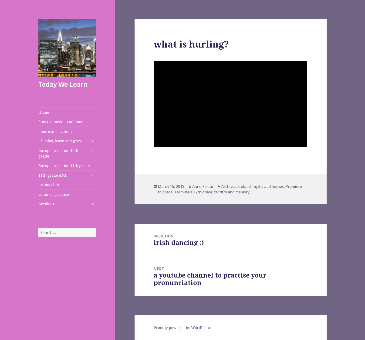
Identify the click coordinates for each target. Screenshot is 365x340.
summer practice (53, 194)
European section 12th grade (58, 153)
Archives (46, 203)
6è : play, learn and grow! (61, 141)
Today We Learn (63, 84)
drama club (48, 184)
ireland (244, 186)
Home (43, 112)
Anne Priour (202, 186)
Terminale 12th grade (193, 192)
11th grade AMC (52, 175)
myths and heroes (268, 186)
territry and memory (232, 192)
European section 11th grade (64, 165)
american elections (55, 131)
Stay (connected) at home (60, 121)
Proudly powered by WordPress (182, 327)
